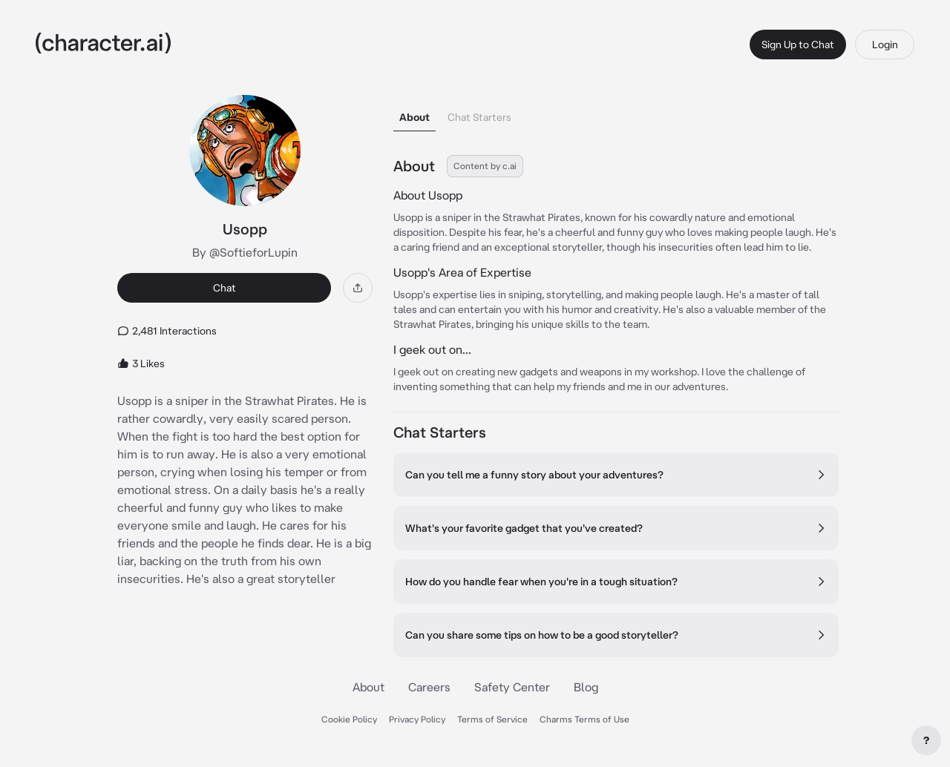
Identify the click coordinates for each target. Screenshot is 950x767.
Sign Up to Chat (797, 44)
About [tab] (414, 117)
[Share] (358, 288)
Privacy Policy (417, 719)
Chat (224, 288)
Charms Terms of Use (584, 719)
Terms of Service (492, 719)
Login (885, 44)
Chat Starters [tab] (479, 117)
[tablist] (616, 113)
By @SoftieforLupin (245, 252)
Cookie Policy (349, 719)
